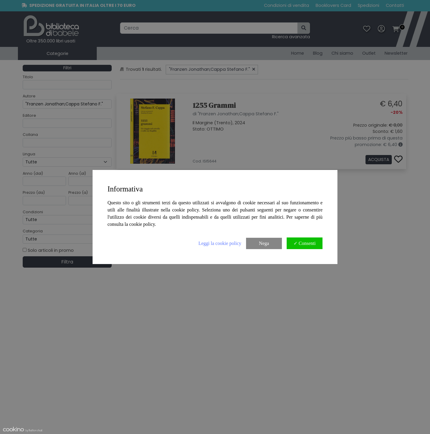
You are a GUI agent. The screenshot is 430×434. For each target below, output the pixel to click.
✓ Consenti (305, 243)
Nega (264, 243)
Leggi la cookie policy (219, 243)
